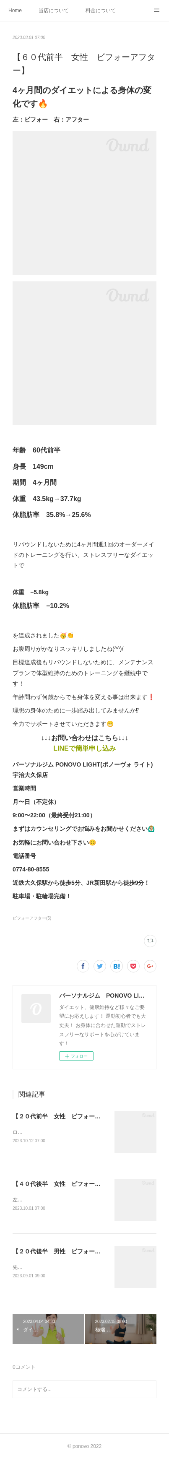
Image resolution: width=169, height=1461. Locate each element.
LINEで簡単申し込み (84, 748)
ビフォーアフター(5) (32, 918)
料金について (101, 10)
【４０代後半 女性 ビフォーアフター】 (68, 1184)
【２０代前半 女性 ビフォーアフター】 (68, 1116)
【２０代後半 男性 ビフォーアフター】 (68, 1252)
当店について (54, 10)
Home (15, 10)
